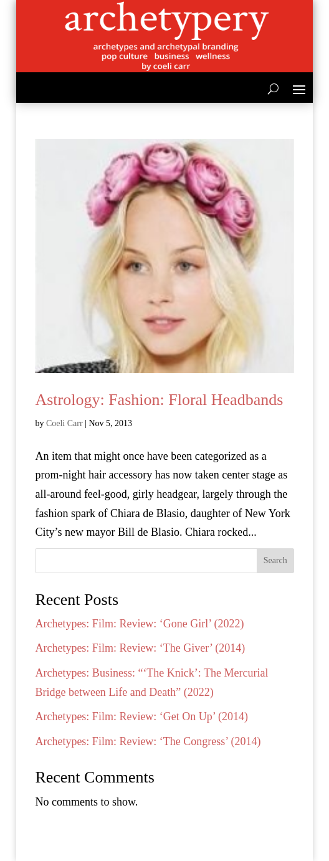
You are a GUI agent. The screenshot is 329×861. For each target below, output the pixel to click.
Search (275, 560)
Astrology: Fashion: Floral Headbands (159, 400)
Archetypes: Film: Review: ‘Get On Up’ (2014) (141, 716)
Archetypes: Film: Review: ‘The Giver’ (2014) (140, 648)
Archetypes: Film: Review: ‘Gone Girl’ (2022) (139, 623)
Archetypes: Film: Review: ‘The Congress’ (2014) (147, 741)
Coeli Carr (64, 423)
